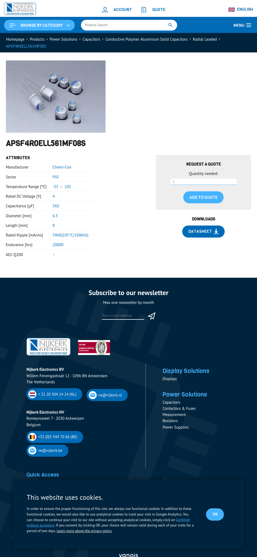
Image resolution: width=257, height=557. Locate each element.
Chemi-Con (62, 167)
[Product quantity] (203, 182)
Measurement (174, 414)
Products (37, 39)
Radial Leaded (205, 39)
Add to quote (203, 197)
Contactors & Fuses (179, 408)
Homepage (15, 39)
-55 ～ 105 (62, 186)
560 (56, 205)
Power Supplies (175, 427)
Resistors (170, 421)
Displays (169, 378)
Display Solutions (185, 371)
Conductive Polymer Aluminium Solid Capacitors (147, 39)
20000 (58, 244)
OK (215, 514)
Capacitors (91, 39)
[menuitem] (241, 9)
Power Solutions (63, 39)
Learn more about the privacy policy (84, 530)
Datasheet (203, 231)
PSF (56, 177)
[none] (241, 9)
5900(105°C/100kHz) (70, 235)
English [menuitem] (245, 9)
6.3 (55, 215)
